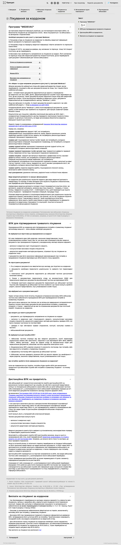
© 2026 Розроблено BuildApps (111, 543)
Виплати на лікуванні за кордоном (91, 36)
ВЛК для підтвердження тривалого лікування (95, 29)
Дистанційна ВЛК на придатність (91, 32)
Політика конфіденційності (9, 543)
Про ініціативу (79, 3)
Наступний (69, 538)
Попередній (12, 538)
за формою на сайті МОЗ (39, 105)
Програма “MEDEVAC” (87, 22)
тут (40, 530)
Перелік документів (95, 3)
